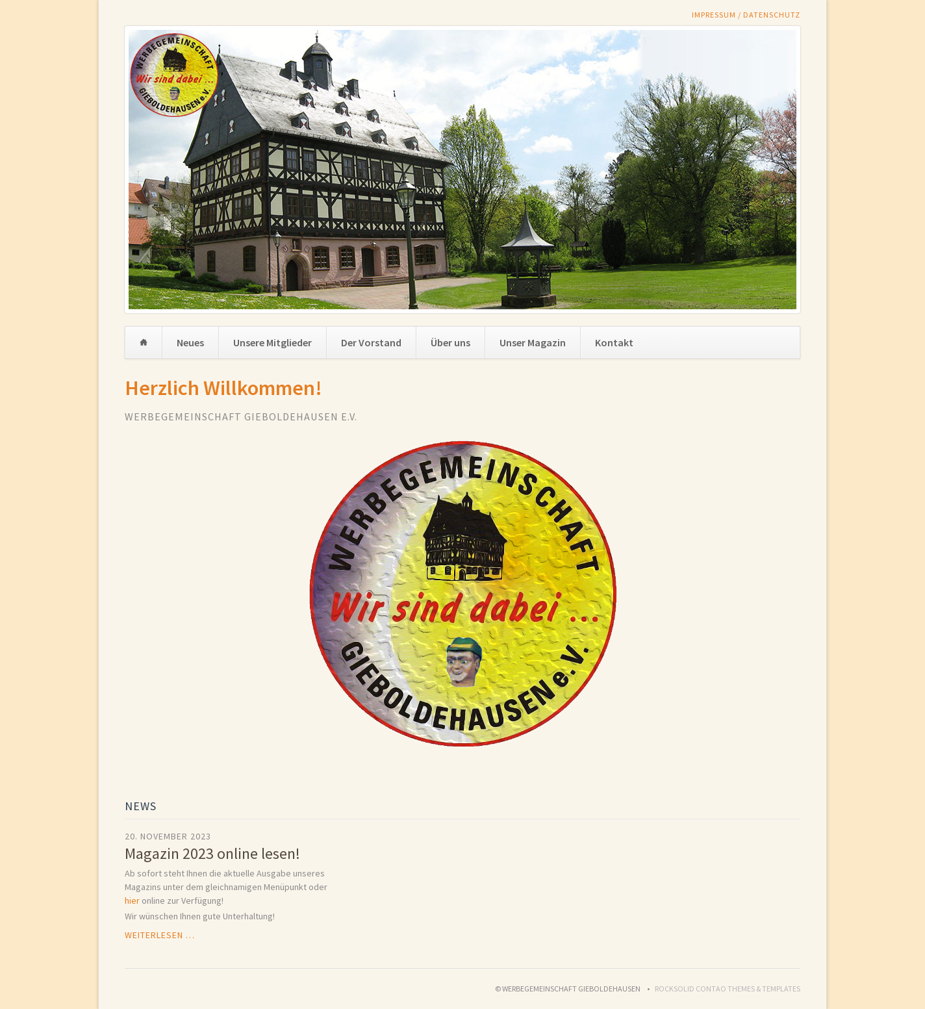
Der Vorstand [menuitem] (371, 342)
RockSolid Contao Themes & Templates (727, 988)
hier (132, 900)
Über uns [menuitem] (450, 342)
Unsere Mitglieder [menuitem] (272, 342)
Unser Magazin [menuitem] (533, 342)
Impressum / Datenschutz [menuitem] (746, 14)
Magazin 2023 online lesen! (212, 853)
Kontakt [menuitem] (614, 342)
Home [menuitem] (143, 342)
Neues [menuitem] (190, 342)
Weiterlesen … (160, 935)
